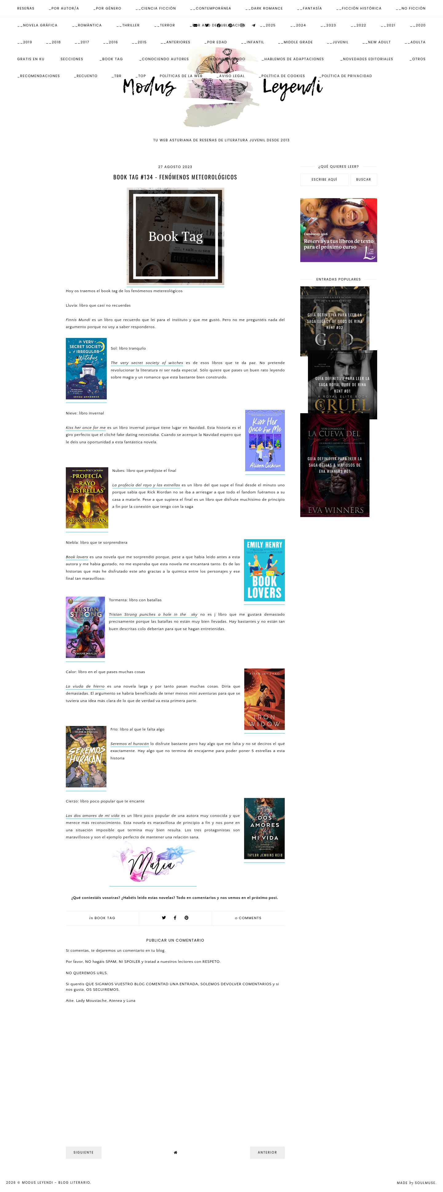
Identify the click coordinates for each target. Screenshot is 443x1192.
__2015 (139, 42)
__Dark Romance (264, 8)
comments (248, 918)
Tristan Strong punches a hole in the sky (153, 614)
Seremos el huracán (129, 744)
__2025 (268, 25)
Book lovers (77, 557)
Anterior (267, 1152)
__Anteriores (176, 42)
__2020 (418, 25)
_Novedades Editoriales (366, 59)
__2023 (328, 25)
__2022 (358, 25)
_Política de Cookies (281, 75)
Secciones (72, 59)
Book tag (105, 918)
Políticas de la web (181, 75)
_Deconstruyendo (225, 59)
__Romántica (87, 25)
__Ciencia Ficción (155, 8)
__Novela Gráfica (37, 25)
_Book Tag (111, 59)
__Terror (164, 25)
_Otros (417, 59)
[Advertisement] (338, 620)
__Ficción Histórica (359, 8)
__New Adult (376, 42)
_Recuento (86, 75)
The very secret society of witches (147, 363)
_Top (140, 75)
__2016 (110, 42)
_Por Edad (215, 42)
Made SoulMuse (416, 1183)
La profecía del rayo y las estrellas (146, 485)
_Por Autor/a (64, 8)
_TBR (116, 75)
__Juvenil (338, 42)
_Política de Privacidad (345, 75)
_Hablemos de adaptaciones (292, 59)
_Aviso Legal (230, 75)
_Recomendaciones (38, 75)
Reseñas (26, 8)
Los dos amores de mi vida (93, 816)
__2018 (53, 42)
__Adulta (415, 42)
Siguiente (84, 1152)
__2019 (24, 42)
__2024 (298, 25)
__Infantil (252, 42)
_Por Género (107, 8)
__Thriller (128, 25)
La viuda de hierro (85, 686)
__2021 (388, 25)
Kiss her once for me (86, 427)
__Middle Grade (295, 42)
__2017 (82, 42)
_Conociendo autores (164, 59)
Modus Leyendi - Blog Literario (56, 1182)
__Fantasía (309, 8)
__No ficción (411, 8)
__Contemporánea (210, 8)
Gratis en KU (31, 59)
